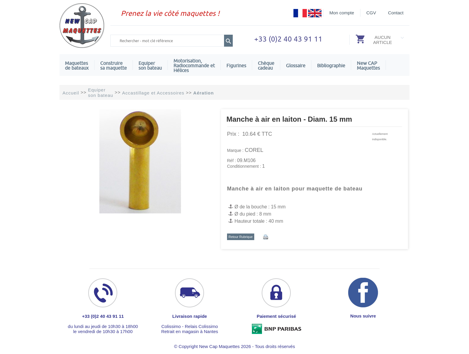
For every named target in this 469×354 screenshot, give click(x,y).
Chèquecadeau (266, 65)
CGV (371, 12)
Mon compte (341, 12)
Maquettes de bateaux (77, 65)
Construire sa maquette (113, 65)
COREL (254, 150)
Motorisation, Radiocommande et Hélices (194, 65)
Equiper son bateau (150, 65)
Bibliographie (331, 65)
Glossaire (295, 65)
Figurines (236, 65)
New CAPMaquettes (368, 65)
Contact (395, 12)
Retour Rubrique (241, 237)
